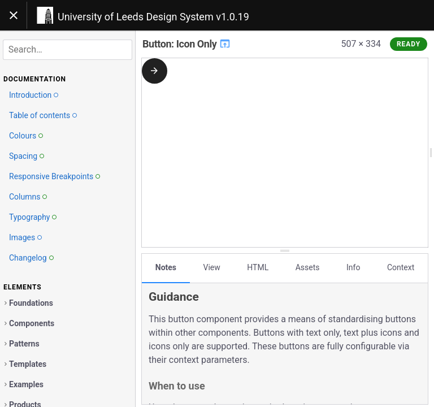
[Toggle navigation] (13, 15)
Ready (408, 44)
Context (400, 267)
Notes (165, 267)
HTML (257, 267)
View (211, 267)
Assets (308, 267)
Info (353, 267)
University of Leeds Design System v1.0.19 (153, 17)
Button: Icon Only (186, 44)
